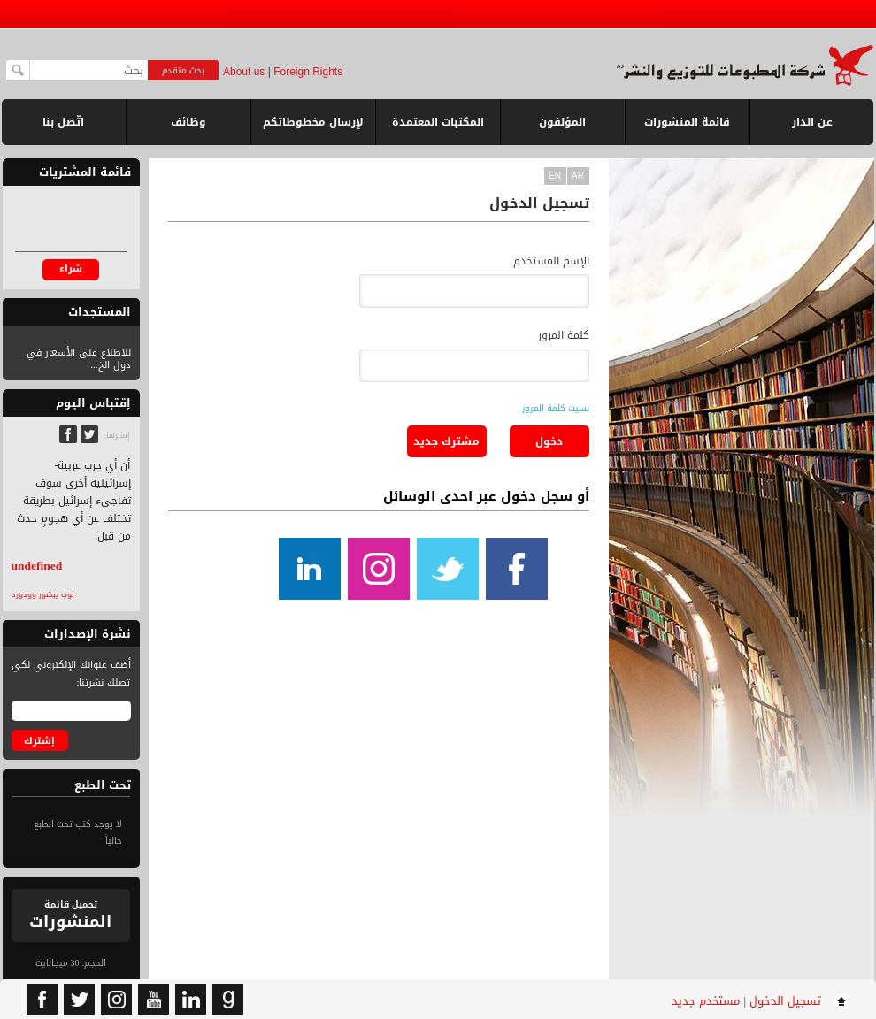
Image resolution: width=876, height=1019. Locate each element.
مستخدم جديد (706, 1001)
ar (578, 175)
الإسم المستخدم (551, 261)
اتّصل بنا (63, 122)
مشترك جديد (446, 441)
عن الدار (812, 122)
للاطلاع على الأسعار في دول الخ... (79, 358)
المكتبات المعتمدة (438, 122)
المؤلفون (562, 122)
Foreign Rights (307, 71)
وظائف (188, 122)
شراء (70, 268)
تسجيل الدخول (785, 1001)
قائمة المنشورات (687, 128)
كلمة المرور (563, 335)
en (555, 175)
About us (244, 71)
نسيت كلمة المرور (555, 408)
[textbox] (89, 70)
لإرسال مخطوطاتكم (313, 122)
